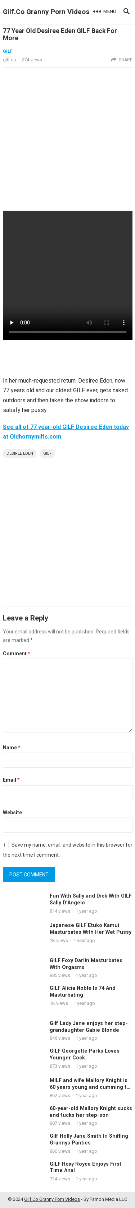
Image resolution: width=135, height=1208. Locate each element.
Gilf (47, 453)
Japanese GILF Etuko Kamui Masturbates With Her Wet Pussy (90, 928)
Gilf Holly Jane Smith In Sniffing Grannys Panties (89, 1139)
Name (12, 747)
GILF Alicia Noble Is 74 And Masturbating (83, 991)
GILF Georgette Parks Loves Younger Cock (85, 1054)
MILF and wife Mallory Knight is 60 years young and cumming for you (91, 1087)
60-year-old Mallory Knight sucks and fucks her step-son (91, 1111)
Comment (16, 653)
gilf (8, 51)
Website (12, 812)
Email (11, 780)
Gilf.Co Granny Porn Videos (46, 12)
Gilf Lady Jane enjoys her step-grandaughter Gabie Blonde (89, 1026)
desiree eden (19, 453)
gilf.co (9, 59)
